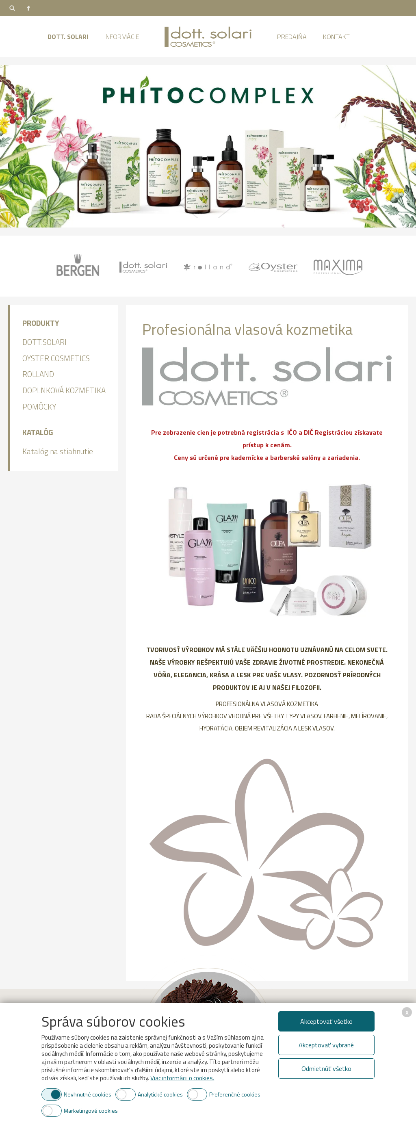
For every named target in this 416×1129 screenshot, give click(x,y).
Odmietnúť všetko (326, 1068)
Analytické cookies (160, 1094)
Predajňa (292, 36)
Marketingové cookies (91, 1110)
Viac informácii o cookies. (182, 1078)
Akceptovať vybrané (326, 1045)
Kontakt (336, 36)
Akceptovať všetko (326, 1021)
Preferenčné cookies (234, 1094)
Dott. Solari (68, 36)
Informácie (121, 36)
